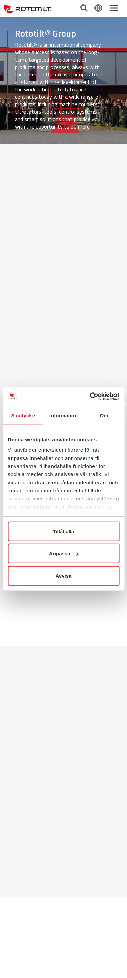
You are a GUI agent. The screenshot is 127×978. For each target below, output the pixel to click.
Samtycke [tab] (23, 415)
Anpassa (64, 553)
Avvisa (64, 575)
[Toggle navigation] (114, 8)
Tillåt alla (64, 531)
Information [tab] (63, 415)
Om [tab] (104, 415)
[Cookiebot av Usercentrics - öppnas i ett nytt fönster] (90, 396)
